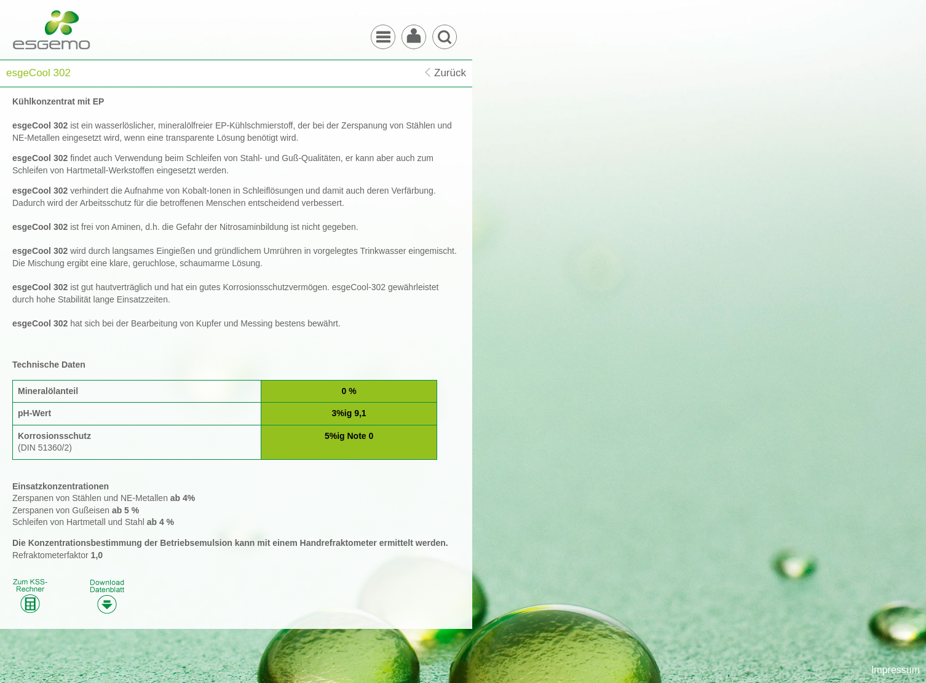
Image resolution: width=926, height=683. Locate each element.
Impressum (895, 670)
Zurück (450, 73)
